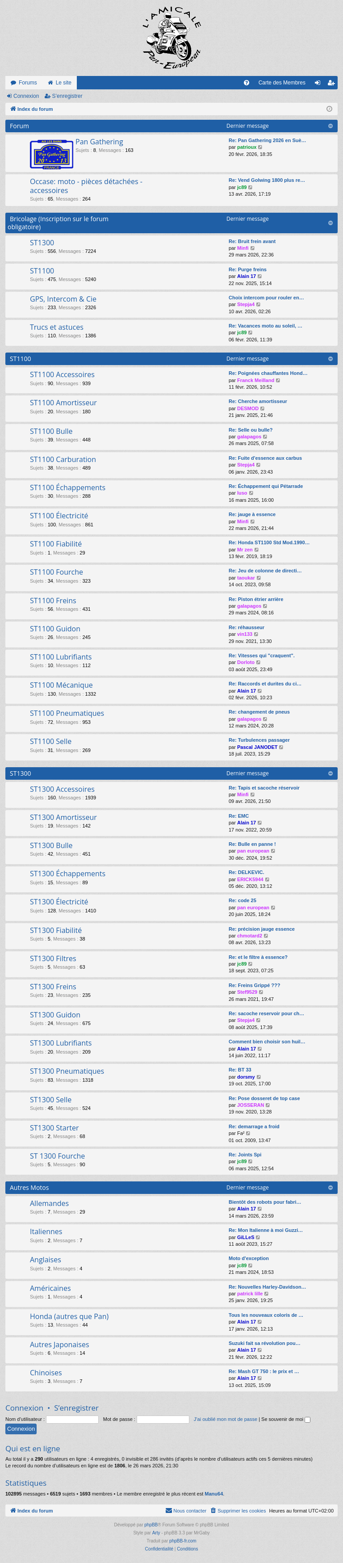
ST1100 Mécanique (61, 685)
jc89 (242, 187)
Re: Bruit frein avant (252, 241)
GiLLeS (246, 1237)
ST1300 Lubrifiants (61, 1043)
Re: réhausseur (246, 627)
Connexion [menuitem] (319, 84)
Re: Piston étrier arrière (256, 599)
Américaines (50, 1288)
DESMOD (248, 408)
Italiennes (46, 1231)
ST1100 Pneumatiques (67, 713)
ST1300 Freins (53, 987)
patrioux (246, 147)
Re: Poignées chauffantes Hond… (268, 373)
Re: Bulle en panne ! (252, 844)
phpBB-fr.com (183, 1540)
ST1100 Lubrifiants (61, 657)
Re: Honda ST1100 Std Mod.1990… (269, 542)
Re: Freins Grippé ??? (254, 985)
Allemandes (49, 1203)
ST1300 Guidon (55, 1015)
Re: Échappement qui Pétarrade (266, 486)
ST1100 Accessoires (62, 374)
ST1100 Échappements (67, 487)
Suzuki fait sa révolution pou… (265, 1343)
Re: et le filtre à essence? (258, 957)
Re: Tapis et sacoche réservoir (264, 787)
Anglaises (45, 1260)
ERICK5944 (250, 879)
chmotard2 (249, 935)
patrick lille (250, 1293)
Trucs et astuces (57, 327)
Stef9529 (247, 992)
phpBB (151, 1524)
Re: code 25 (242, 900)
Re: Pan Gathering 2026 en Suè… (267, 140)
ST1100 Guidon (55, 629)
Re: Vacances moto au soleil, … (265, 325)
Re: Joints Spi (245, 1154)
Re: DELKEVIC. (246, 872)
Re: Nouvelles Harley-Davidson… (267, 1287)
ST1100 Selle (50, 741)
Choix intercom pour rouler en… (266, 297)
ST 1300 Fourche (57, 1156)
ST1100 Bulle (51, 431)
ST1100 (42, 271)
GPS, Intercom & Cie (63, 299)
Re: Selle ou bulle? (250, 430)
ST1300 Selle (50, 1100)
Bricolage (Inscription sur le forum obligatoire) (58, 222)
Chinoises (46, 1373)
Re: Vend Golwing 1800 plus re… (267, 180)
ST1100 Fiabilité (56, 544)
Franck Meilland (255, 380)
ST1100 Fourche (56, 572)
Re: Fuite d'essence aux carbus (265, 458)
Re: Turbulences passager (259, 740)
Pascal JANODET (257, 747)
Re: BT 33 (240, 1069)
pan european (253, 850)
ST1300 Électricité (59, 902)
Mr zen (245, 549)
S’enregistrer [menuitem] (333, 84)
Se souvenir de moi (285, 1419)
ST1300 (42, 243)
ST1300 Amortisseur (63, 817)
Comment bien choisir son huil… (267, 1041)
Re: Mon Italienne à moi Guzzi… (266, 1230)
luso (242, 493)
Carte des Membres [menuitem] (282, 83)
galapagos (249, 436)
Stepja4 (246, 304)
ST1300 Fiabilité (56, 930)
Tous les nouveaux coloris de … (266, 1315)
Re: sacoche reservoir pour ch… (266, 1013)
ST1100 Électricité (59, 516)
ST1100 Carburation (63, 459)
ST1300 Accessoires (62, 789)
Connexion (26, 96)
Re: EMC (239, 816)
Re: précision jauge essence (262, 929)
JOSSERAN (250, 1105)
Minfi (243, 248)
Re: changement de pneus (259, 711)
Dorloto (246, 662)
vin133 (244, 634)
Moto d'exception (249, 1258)
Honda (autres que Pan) (69, 1316)
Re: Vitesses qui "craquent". (262, 655)
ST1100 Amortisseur (63, 403)
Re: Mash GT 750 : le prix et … (264, 1371)
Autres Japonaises (59, 1344)
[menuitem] (246, 82)
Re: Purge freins (248, 269)
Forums (28, 83)
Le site (63, 83)
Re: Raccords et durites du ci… (265, 683)
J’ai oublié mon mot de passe (225, 1419)
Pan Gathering (99, 142)
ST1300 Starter (54, 1128)
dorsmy (246, 1077)
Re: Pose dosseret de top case (264, 1098)
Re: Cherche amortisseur (258, 401)
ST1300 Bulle (51, 845)
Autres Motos (29, 1187)
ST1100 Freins (53, 600)
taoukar (246, 577)
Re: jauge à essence (252, 514)
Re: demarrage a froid (254, 1126)
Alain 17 (246, 276)
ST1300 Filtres (53, 958)
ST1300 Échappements (67, 873)
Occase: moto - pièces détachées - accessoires (86, 185)
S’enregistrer (67, 96)
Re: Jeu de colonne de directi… (265, 570)
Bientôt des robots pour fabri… (265, 1202)
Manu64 (214, 1493)
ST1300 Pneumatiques (67, 1071)
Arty (156, 1532)
